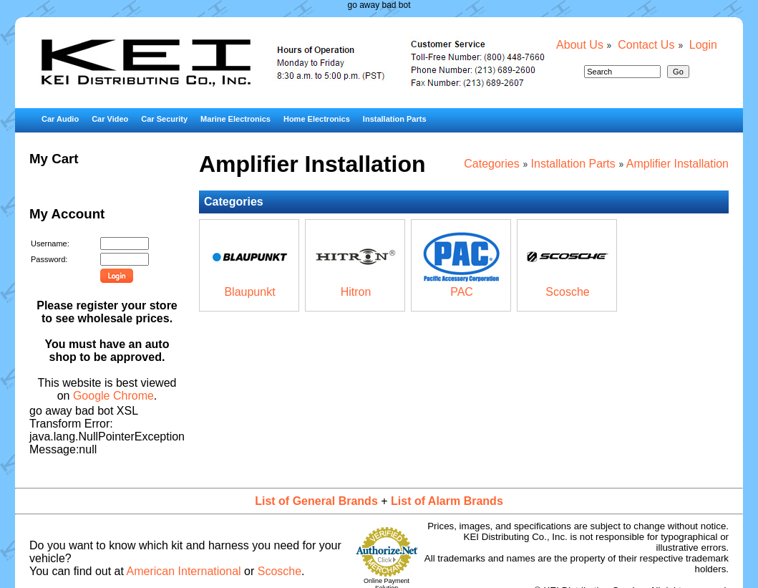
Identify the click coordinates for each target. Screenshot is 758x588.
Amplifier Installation (677, 164)
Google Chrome (113, 396)
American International (184, 571)
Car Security (164, 119)
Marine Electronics (235, 119)
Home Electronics (316, 119)
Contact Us (646, 45)
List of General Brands (316, 501)
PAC (461, 292)
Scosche (567, 292)
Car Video (110, 119)
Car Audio (60, 119)
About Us (579, 45)
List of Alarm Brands (447, 501)
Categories (491, 164)
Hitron (356, 292)
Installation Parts (395, 119)
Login (703, 45)
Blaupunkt (249, 292)
